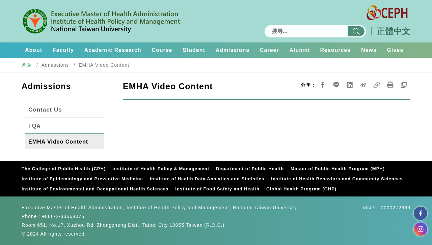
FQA (34, 126)
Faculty (63, 50)
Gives (395, 50)
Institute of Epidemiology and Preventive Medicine (82, 178)
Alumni (300, 50)
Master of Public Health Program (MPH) (338, 168)
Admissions (233, 50)
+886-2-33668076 (63, 216)
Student (194, 50)
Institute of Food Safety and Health (217, 188)
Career (269, 50)
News (369, 50)
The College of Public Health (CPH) (64, 168)
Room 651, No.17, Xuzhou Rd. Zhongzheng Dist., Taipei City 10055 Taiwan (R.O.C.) (123, 225)
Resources (335, 50)
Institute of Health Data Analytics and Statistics (207, 178)
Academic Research (112, 50)
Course (162, 50)
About (33, 50)
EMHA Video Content (58, 142)
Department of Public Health (250, 168)
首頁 (27, 65)
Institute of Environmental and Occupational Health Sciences (95, 188)
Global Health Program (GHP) (301, 188)
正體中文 (393, 31)
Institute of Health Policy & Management (160, 168)
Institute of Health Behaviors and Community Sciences (337, 178)
